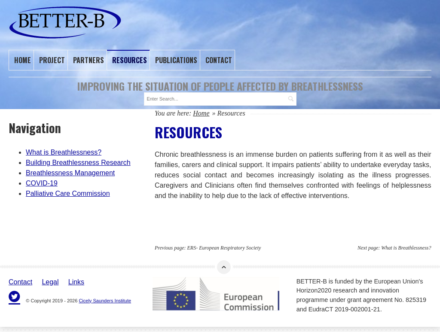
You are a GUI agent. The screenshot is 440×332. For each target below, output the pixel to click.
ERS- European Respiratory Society (224, 247)
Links (76, 280)
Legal (50, 280)
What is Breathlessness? (406, 247)
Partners (88, 60)
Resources (129, 60)
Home (22, 60)
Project (52, 60)
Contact (218, 60)
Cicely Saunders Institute (105, 299)
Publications (176, 60)
